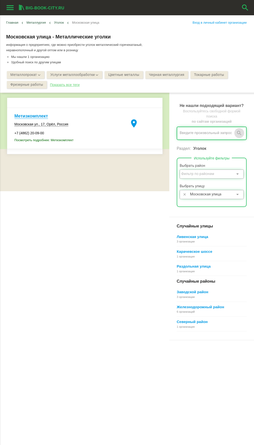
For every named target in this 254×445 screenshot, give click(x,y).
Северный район (192, 322)
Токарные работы (209, 75)
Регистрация (179, 359)
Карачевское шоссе (194, 251)
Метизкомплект (31, 116)
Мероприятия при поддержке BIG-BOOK (36, 399)
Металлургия (36, 22)
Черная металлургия (167, 75)
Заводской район (192, 292)
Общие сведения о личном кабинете (197, 371)
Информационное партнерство (111, 376)
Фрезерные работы (27, 85)
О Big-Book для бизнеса (106, 365)
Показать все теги (64, 85)
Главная (12, 22)
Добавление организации (188, 387)
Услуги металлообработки (74, 75)
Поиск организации (184, 376)
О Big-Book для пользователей (111, 359)
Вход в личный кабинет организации (219, 22)
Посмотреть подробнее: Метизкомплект (44, 140)
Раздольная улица (194, 266)
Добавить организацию (33, 377)
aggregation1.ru (87, 439)
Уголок (59, 22)
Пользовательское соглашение (111, 387)
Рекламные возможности (26, 388)
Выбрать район (192, 166)
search (245, 7)
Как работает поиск (184, 382)
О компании (97, 382)
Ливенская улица (192, 237)
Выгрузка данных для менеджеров (34, 393)
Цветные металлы (124, 75)
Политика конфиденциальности (111, 393)
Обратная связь (99, 371)
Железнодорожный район (200, 307)
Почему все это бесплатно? (190, 365)
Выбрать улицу (192, 186)
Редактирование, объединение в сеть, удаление (205, 393)
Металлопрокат (26, 75)
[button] (158, 434)
